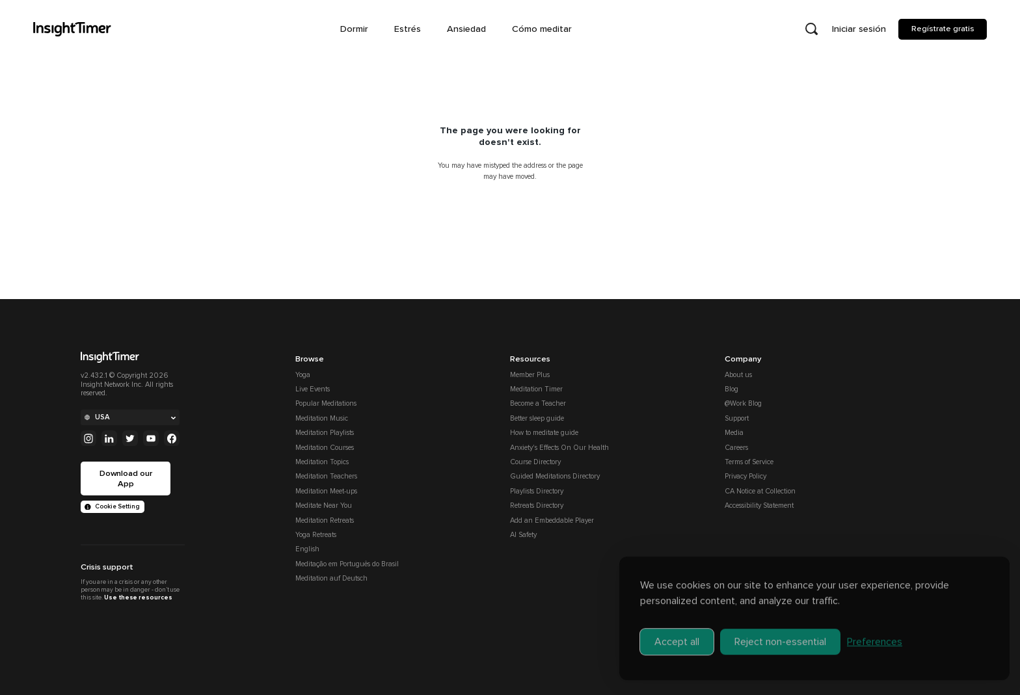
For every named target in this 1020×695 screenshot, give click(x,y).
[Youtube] (151, 438)
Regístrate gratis (942, 28)
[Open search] (811, 29)
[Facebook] (172, 438)
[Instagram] (88, 438)
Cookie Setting (112, 506)
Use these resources (138, 597)
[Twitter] (130, 438)
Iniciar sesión (859, 28)
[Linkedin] (109, 438)
